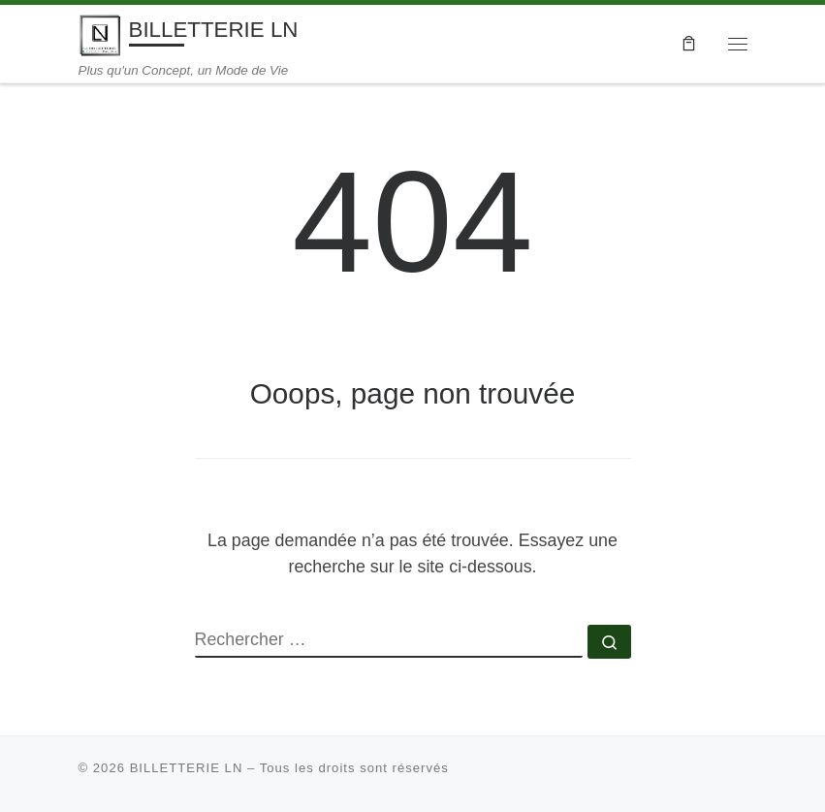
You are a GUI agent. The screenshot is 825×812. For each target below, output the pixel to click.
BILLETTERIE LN (186, 768)
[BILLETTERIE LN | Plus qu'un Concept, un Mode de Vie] (100, 33)
